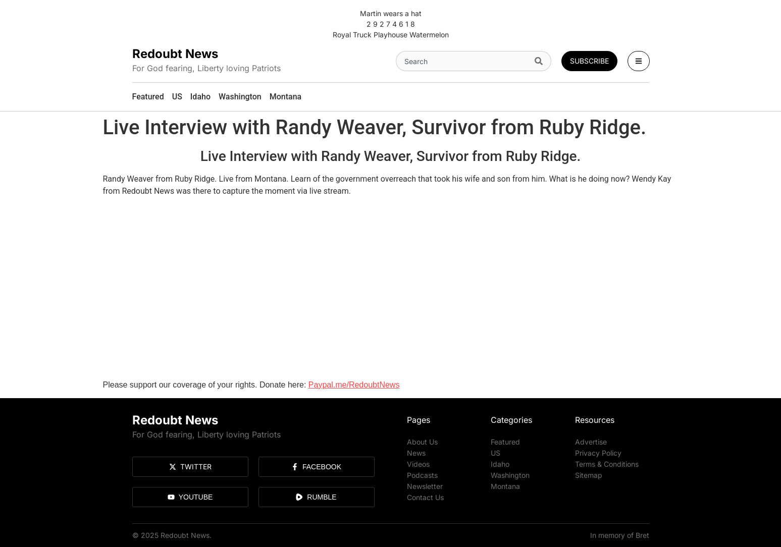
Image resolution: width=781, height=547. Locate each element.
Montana (505, 486)
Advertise (591, 441)
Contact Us (425, 497)
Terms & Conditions (607, 464)
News (416, 453)
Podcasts (422, 475)
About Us (422, 441)
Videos (418, 464)
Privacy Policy (598, 453)
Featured (505, 441)
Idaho (500, 464)
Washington (510, 475)
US (495, 453)
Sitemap (588, 475)
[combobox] (463, 61)
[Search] (541, 61)
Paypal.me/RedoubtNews (354, 384)
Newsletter (425, 486)
